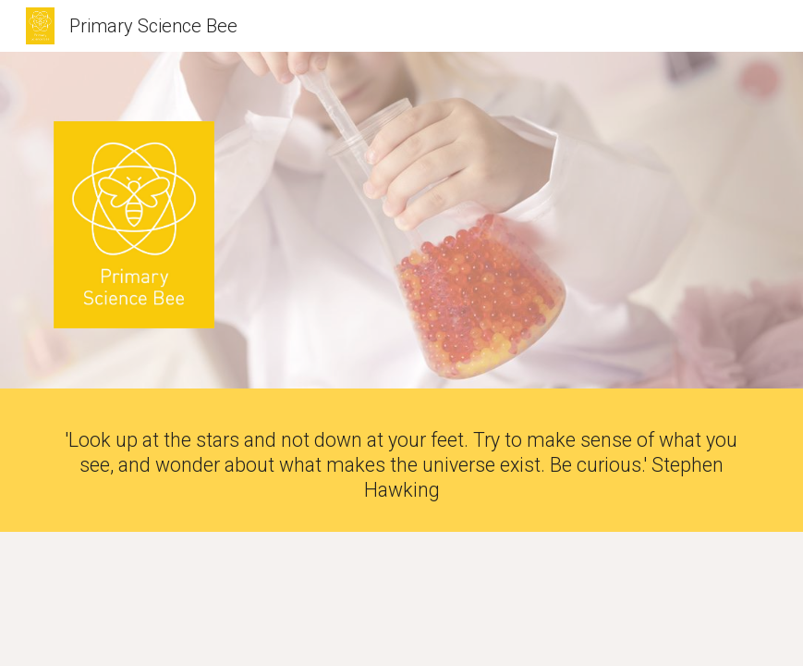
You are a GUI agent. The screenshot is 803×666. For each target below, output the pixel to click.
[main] (402, 465)
